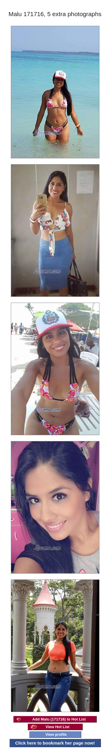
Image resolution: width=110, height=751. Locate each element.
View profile (56, 734)
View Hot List (57, 727)
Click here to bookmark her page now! (55, 742)
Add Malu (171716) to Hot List (59, 719)
